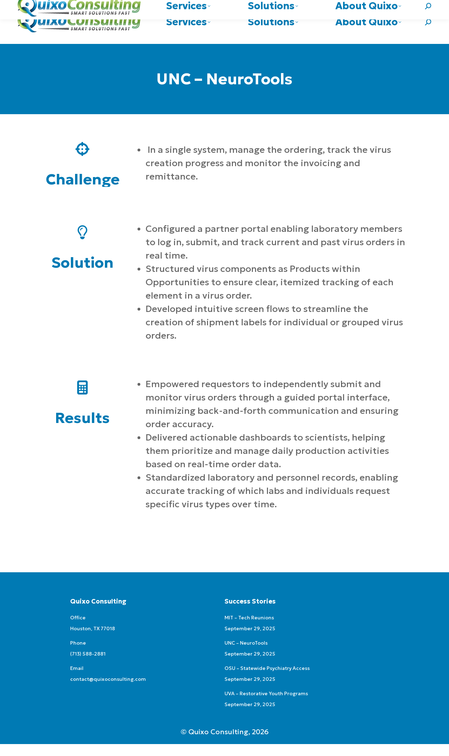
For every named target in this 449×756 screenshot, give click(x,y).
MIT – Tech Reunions (249, 629)
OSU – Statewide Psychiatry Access (267, 680)
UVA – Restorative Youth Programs (266, 705)
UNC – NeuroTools (246, 655)
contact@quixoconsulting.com (392, 6)
